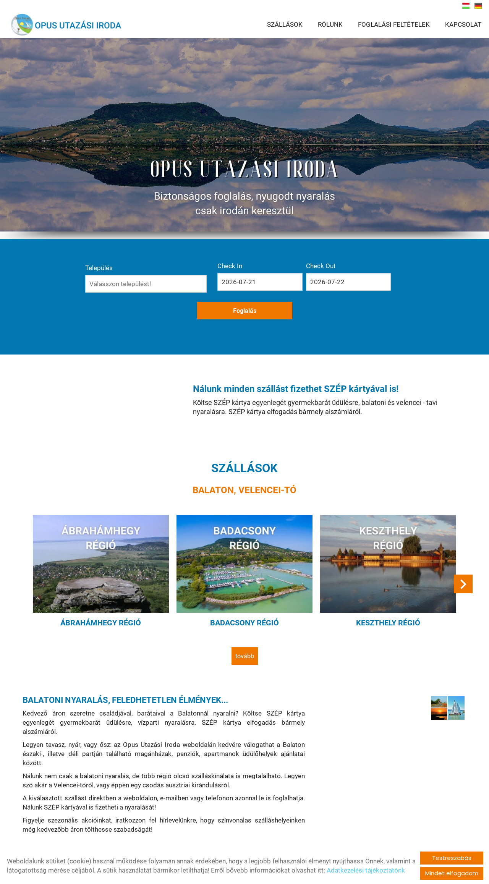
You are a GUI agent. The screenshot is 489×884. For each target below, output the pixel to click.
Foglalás (343, 281)
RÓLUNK (330, 24)
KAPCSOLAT (463, 24)
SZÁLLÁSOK (285, 24)
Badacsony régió (244, 593)
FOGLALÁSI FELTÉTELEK (394, 24)
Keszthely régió (384, 593)
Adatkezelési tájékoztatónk (366, 870)
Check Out (294, 265)
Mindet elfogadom (451, 873)
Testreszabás (451, 858)
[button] (461, 558)
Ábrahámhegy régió (105, 593)
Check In (242, 265)
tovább (244, 626)
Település (143, 265)
